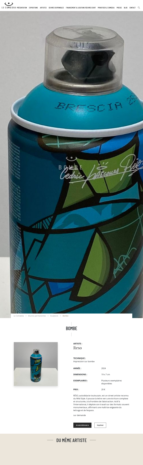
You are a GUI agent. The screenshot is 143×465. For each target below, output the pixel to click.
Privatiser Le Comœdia (106, 8)
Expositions (33, 8)
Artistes (43, 8)
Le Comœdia (19, 316)
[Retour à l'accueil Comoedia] (9, 5)
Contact (132, 8)
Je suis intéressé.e (82, 425)
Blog (125, 8)
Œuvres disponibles (56, 8)
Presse (119, 8)
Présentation (22, 8)
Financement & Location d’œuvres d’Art (81, 8)
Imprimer (100, 425)
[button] (139, 8)
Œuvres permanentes (37, 316)
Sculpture (54, 316)
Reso (77, 348)
